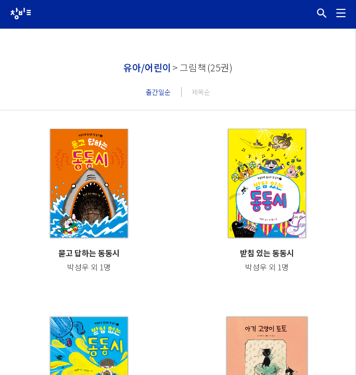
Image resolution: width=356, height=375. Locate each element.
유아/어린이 (147, 67)
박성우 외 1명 (89, 266)
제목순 (201, 92)
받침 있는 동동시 (267, 252)
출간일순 (158, 92)
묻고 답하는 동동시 (89, 252)
